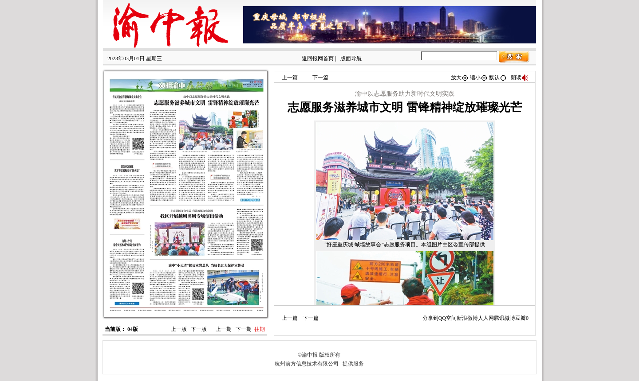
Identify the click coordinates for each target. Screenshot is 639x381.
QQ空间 (447, 318)
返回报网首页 (318, 58)
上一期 (224, 329)
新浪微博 (467, 318)
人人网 (486, 318)
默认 (498, 77)
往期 (259, 329)
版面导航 (351, 58)
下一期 (244, 329)
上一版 (179, 329)
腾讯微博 (504, 318)
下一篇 (320, 77)
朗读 (520, 77)
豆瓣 (520, 318)
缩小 (479, 77)
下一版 (199, 329)
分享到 (430, 318)
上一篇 (290, 77)
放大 (460, 77)
